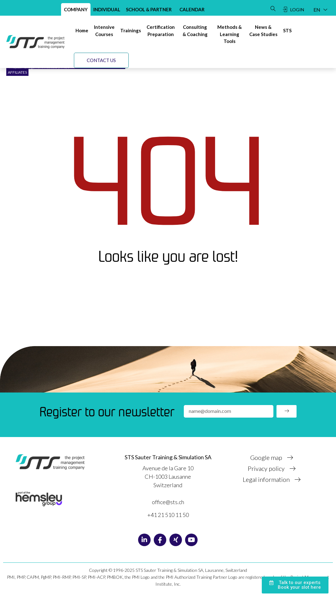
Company (76, 9)
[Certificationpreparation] (160, 30)
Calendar (191, 9)
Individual (106, 9)
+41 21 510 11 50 (168, 514)
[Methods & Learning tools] (229, 34)
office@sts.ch (168, 501)
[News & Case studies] (263, 30)
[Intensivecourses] (104, 30)
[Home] (82, 30)
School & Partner (149, 9)
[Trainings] (130, 30)
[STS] (287, 30)
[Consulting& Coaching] (195, 30)
